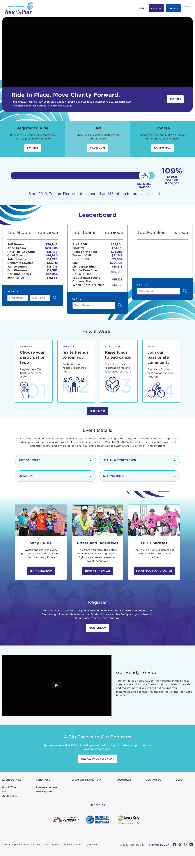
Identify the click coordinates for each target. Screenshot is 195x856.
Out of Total (181, 233)
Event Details (11, 780)
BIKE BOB (79, 244)
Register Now (97, 627)
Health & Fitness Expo (139, 460)
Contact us (153, 780)
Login (140, 8)
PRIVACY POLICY (159, 845)
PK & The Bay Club (21, 251)
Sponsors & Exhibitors (87, 780)
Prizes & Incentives (46, 787)
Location (55, 476)
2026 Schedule (55, 460)
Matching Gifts (44, 791)
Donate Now (162, 148)
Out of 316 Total (114, 233)
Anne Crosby (17, 248)
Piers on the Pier (84, 251)
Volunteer (124, 780)
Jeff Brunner (16, 244)
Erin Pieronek (17, 270)
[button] (187, 8)
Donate (173, 8)
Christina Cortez (19, 274)
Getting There (139, 476)
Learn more (97, 411)
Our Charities (9, 796)
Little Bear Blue (84, 266)
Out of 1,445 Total (48, 233)
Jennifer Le (15, 277)
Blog (179, 780)
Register (156, 8)
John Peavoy (16, 259)
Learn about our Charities (154, 570)
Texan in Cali (81, 255)
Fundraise (43, 780)
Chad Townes (17, 255)
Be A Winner (97, 148)
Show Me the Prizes (97, 570)
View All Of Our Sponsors (97, 758)
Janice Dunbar (18, 266)
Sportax (78, 248)
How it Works (9, 787)
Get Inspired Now (40, 570)
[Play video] (57, 685)
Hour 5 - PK (80, 259)
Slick (75, 262)
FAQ (4, 791)
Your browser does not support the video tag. (97, 52)
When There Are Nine (88, 285)
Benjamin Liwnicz (20, 262)
